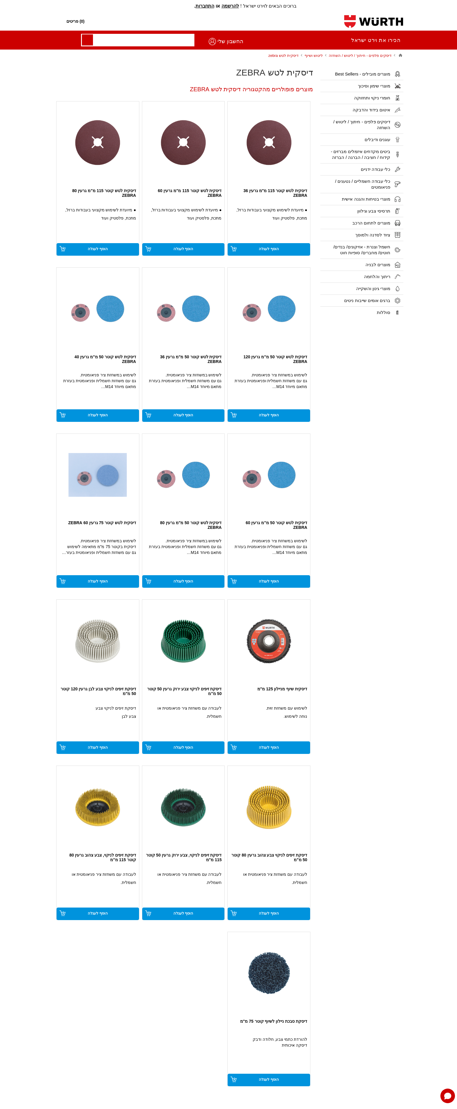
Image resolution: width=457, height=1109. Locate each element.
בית (400, 55)
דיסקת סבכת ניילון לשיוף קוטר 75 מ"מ (273, 1021)
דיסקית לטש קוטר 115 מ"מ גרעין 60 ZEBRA (190, 193)
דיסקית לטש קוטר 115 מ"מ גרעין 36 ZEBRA (275, 193)
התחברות (205, 5)
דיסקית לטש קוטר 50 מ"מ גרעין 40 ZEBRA (105, 359)
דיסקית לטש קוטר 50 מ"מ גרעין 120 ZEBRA (275, 359)
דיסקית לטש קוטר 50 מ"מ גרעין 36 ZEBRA (191, 359)
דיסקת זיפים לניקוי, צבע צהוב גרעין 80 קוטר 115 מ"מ (102, 857)
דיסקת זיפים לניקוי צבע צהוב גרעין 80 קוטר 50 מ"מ (269, 857)
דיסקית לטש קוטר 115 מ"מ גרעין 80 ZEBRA (104, 193)
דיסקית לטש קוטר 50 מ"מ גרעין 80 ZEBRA (191, 525)
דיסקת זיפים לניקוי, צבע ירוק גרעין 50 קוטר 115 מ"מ (184, 857)
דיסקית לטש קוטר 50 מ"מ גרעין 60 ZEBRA (276, 525)
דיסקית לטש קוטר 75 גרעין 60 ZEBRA (102, 522)
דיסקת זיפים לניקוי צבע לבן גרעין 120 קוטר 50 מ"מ (98, 691)
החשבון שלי (75, 41)
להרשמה (230, 5)
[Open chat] (447, 1096)
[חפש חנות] (229, 21)
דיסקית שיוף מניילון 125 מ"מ (282, 689)
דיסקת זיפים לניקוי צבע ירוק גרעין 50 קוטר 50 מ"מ (184, 691)
